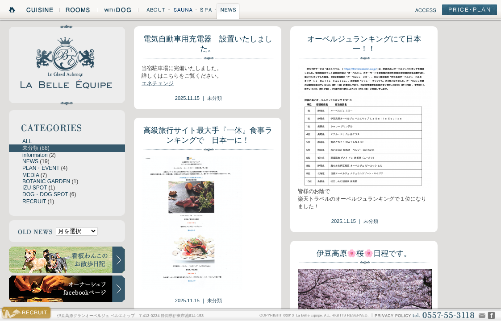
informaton (35, 155)
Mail (482, 315)
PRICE (469, 11)
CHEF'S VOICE (491, 315)
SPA (206, 11)
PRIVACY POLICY (392, 315)
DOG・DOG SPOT (45, 194)
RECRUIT (34, 201)
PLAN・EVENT (40, 168)
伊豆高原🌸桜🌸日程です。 (364, 253)
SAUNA (182, 11)
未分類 (30, 148)
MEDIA (30, 175)
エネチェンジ (158, 83)
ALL (27, 141)
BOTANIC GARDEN (46, 181)
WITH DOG (118, 11)
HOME (12, 11)
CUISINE (40, 11)
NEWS (228, 11)
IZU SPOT (34, 188)
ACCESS (425, 11)
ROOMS (78, 11)
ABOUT (153, 11)
